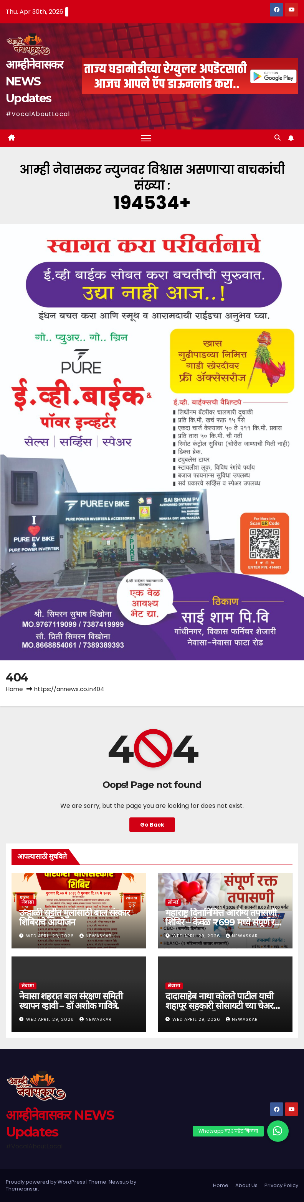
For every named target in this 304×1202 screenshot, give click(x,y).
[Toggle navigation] (146, 138)
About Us (246, 1185)
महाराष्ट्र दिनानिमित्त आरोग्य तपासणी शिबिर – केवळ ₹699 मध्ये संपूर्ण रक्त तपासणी (224, 922)
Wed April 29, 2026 (51, 936)
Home (14, 689)
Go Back (152, 825)
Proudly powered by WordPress (46, 1182)
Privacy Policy (281, 1185)
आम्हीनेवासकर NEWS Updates (34, 81)
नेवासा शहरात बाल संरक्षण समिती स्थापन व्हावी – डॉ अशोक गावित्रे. (70, 1001)
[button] (277, 137)
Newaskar (95, 936)
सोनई (173, 902)
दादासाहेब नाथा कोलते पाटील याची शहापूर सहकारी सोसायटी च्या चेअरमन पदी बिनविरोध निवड (223, 1006)
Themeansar (22, 1188)
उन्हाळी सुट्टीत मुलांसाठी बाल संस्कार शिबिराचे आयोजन (74, 917)
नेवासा (27, 902)
